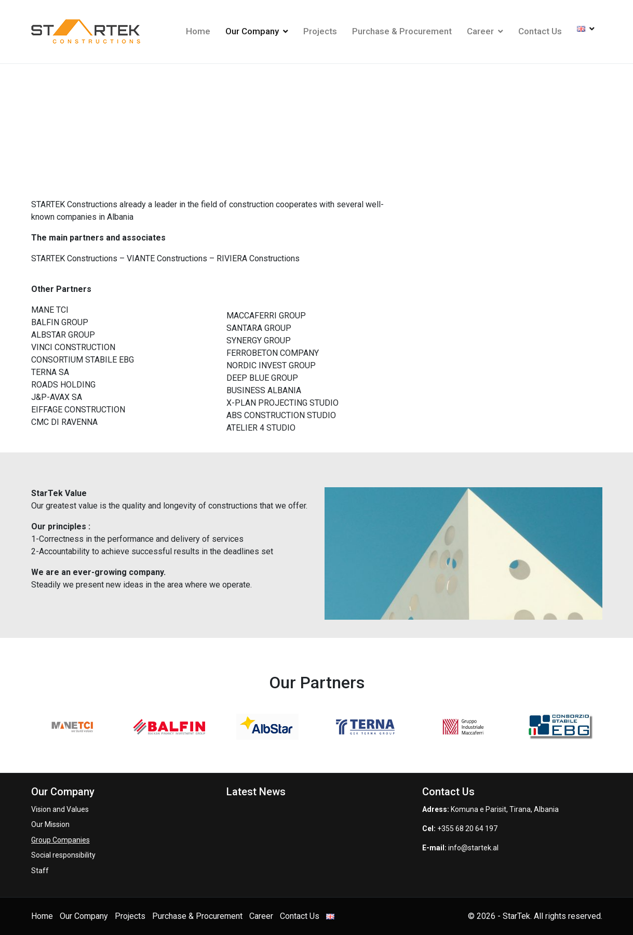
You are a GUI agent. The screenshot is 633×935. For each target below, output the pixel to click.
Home (198, 31)
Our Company (256, 31)
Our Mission (50, 824)
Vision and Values (60, 809)
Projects (320, 31)
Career (485, 31)
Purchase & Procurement (402, 31)
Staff (40, 870)
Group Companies (60, 840)
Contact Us (540, 31)
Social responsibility (63, 855)
